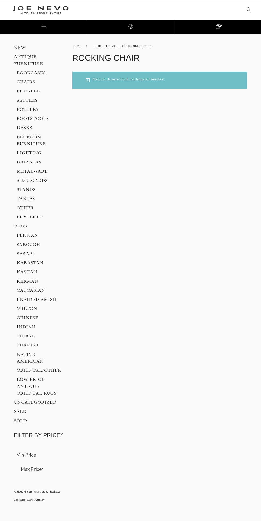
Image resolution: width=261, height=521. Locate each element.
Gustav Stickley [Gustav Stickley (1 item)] (35, 500)
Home (76, 46)
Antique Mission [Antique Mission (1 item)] (23, 491)
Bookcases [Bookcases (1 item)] (19, 500)
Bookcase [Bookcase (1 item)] (55, 491)
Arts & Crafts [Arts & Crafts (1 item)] (41, 491)
